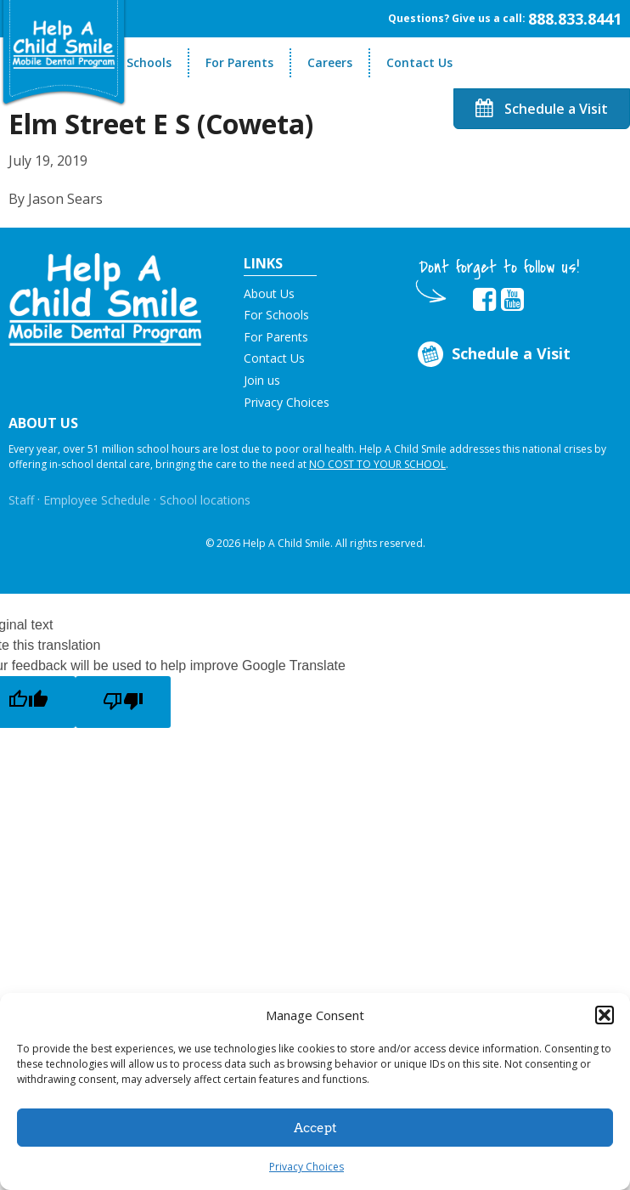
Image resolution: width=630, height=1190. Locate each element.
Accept (315, 1128)
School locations (205, 500)
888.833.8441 (575, 18)
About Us (269, 293)
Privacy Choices (306, 1166)
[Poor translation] (123, 702)
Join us (262, 380)
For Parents (239, 62)
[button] (604, 1015)
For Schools (138, 62)
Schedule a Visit (541, 108)
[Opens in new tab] (484, 299)
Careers (329, 62)
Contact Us (419, 62)
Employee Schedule (96, 500)
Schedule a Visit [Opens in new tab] (493, 354)
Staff (21, 500)
